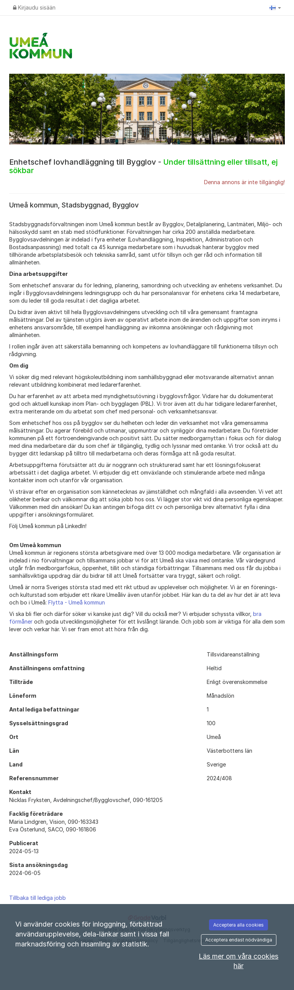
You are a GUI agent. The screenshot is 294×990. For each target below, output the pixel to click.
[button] (275, 7)
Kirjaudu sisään (34, 7)
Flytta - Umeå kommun (76, 602)
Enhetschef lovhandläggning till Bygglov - (143, 166)
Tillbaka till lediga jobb (37, 897)
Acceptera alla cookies (238, 925)
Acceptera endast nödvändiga (238, 940)
